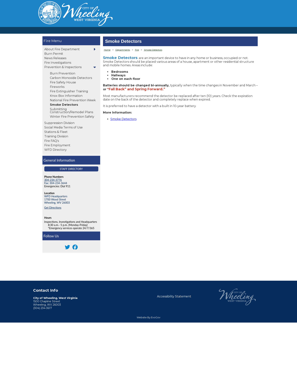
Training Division (56, 136)
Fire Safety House (63, 82)
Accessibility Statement (174, 296)
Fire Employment (57, 145)
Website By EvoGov (148, 317)
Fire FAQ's (51, 141)
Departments (122, 49)
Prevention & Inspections (63, 67)
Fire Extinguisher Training (69, 91)
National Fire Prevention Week (73, 100)
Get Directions (52, 207)
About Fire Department (62, 49)
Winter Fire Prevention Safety (72, 116)
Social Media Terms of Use (63, 127)
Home (107, 49)
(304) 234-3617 (42, 308)
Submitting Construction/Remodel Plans (71, 110)
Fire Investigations (57, 62)
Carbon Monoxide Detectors (71, 78)
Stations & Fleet (56, 132)
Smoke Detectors (64, 104)
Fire (47, 41)
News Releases (55, 58)
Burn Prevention (62, 73)
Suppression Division (59, 123)
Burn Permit (53, 53)
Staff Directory (71, 168)
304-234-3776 (53, 179)
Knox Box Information (66, 96)
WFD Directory (55, 150)
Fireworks (57, 87)
